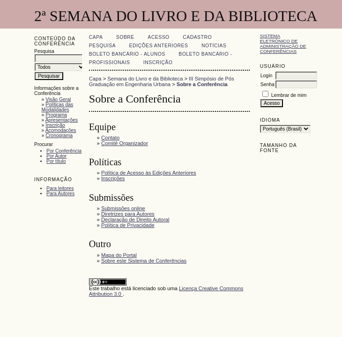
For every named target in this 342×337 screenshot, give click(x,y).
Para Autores (60, 193)
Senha (267, 84)
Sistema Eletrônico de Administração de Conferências (283, 43)
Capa (96, 37)
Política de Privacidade (128, 225)
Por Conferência (64, 151)
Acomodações (60, 130)
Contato (110, 137)
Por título (56, 161)
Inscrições (113, 178)
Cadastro (197, 37)
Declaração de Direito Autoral (135, 219)
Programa (56, 114)
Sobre (125, 37)
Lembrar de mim (289, 95)
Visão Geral (58, 99)
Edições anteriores (158, 45)
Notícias (213, 45)
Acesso (158, 37)
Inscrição (55, 125)
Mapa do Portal (119, 255)
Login (266, 75)
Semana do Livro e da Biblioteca (145, 78)
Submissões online (123, 208)
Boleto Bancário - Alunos (127, 54)
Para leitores (60, 188)
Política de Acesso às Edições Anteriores (148, 173)
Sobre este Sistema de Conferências (143, 261)
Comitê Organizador (124, 143)
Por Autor (56, 156)
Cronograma (59, 135)
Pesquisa (102, 45)
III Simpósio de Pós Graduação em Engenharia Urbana (161, 81)
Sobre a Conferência (202, 84)
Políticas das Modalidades (58, 107)
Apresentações (61, 120)
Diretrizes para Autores (128, 214)
